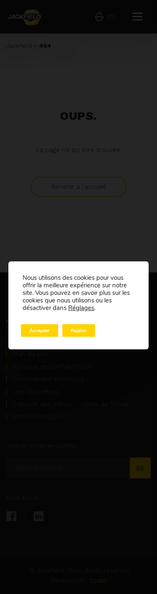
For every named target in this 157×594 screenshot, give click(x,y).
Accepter (39, 330)
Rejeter (79, 330)
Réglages (81, 308)
